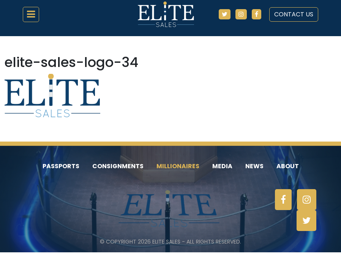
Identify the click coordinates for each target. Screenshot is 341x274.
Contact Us (293, 14)
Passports (61, 166)
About (287, 166)
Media (222, 166)
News (254, 166)
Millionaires (177, 166)
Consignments (118, 166)
